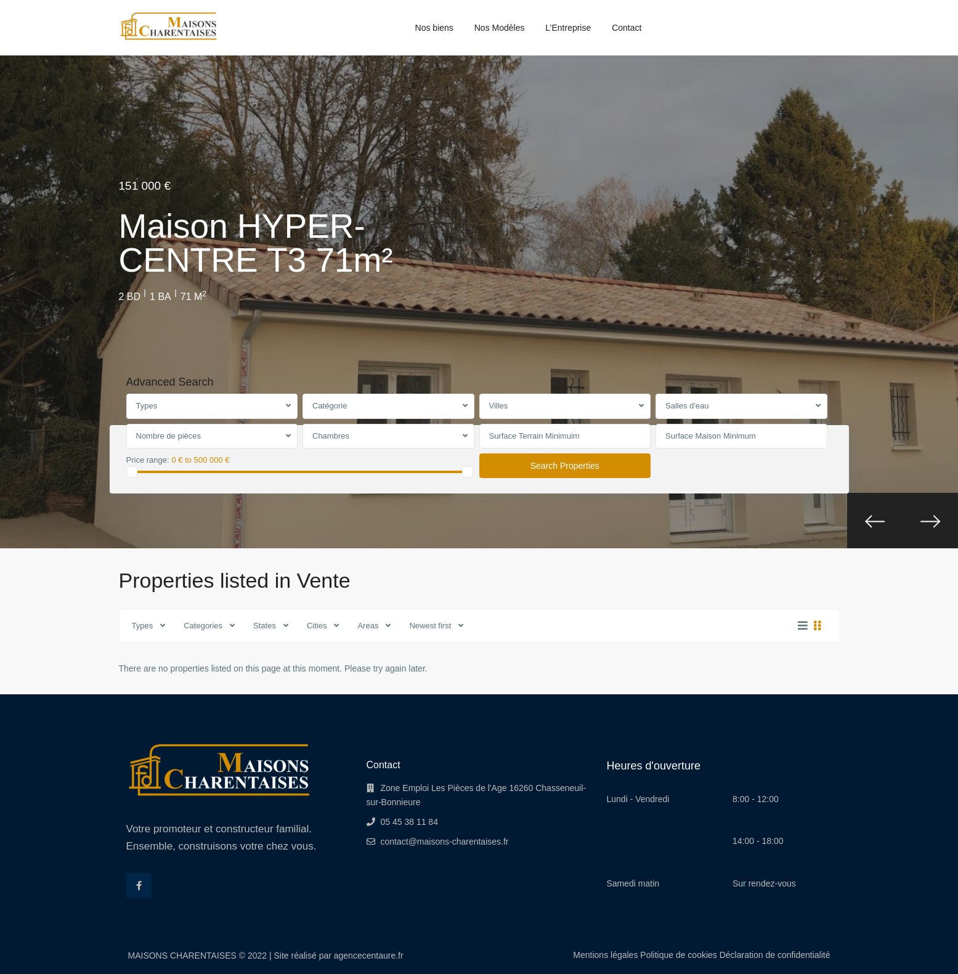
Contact (626, 28)
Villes (498, 405)
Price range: (147, 460)
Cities (317, 625)
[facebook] (139, 885)
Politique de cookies (678, 955)
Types (147, 405)
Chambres (330, 435)
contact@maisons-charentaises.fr (445, 841)
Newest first (430, 625)
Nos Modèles (499, 28)
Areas (367, 625)
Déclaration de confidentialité (775, 955)
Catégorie (329, 405)
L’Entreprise (568, 28)
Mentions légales (605, 955)
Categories (203, 625)
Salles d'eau (686, 405)
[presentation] (875, 520)
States (264, 625)
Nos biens (434, 28)
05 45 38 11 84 (409, 822)
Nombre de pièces (168, 435)
